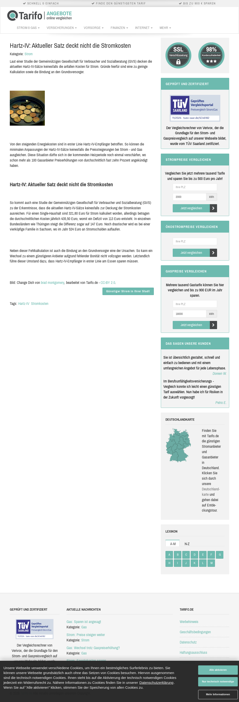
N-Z (187, 544)
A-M (173, 544)
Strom (29, 54)
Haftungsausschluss (193, 652)
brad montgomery (52, 282)
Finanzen (119, 28)
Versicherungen (62, 28)
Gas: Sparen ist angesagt (84, 621)
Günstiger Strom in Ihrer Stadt (128, 291)
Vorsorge (94, 28)
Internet (144, 28)
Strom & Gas (28, 28)
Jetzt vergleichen (199, 208)
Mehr (165, 28)
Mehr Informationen (218, 694)
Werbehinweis (189, 621)
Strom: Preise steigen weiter (86, 635)
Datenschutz (188, 642)
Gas (84, 627)
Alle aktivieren (218, 669)
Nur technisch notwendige (218, 681)
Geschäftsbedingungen (195, 632)
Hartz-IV (23, 303)
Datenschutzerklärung (156, 683)
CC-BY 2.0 (108, 282)
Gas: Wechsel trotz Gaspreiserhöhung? (93, 648)
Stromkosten (39, 303)
